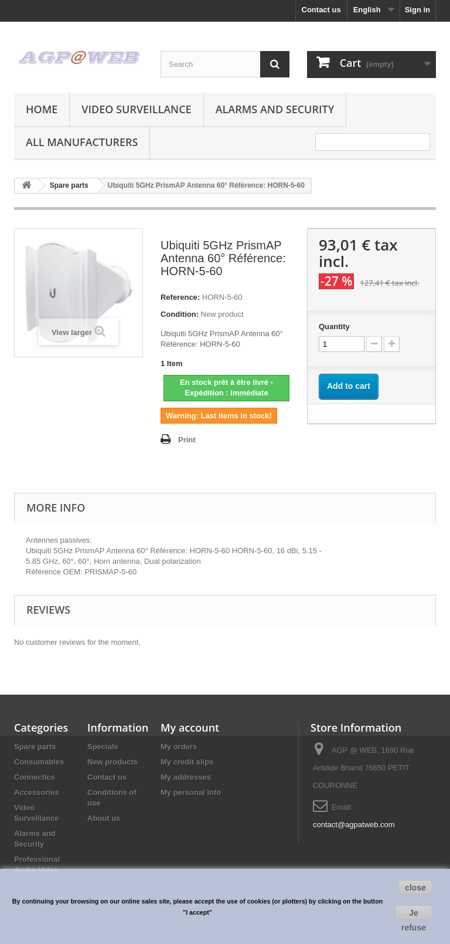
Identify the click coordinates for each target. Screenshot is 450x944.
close (415, 887)
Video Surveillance (136, 109)
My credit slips (187, 761)
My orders (179, 746)
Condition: (180, 314)
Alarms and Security (275, 109)
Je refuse (413, 914)
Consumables (39, 761)
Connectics (34, 777)
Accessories (36, 792)
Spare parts (35, 746)
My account (190, 727)
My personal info (191, 792)
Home (41, 109)
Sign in (417, 9)
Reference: (180, 297)
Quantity (334, 326)
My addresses (186, 777)
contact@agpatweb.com (354, 824)
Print (187, 439)
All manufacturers (82, 142)
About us (103, 818)
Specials (102, 746)
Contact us (321, 9)
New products (112, 761)
